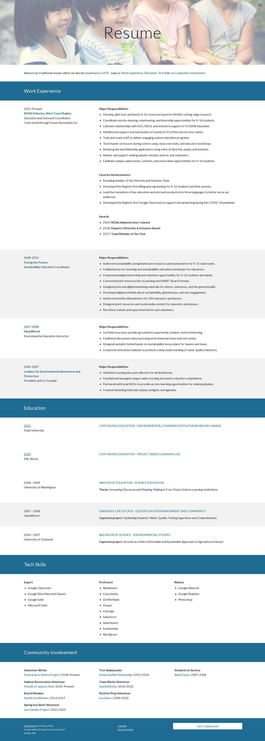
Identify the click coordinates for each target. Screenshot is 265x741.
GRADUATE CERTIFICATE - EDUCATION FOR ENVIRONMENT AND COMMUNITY (152, 511)
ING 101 (175, 454)
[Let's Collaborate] (207, 726)
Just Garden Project (36, 709)
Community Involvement (190, 73)
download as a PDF (97, 73)
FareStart (105, 698)
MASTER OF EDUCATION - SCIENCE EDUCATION (131, 482)
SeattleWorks (107, 686)
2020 (27, 454)
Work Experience (132, 73)
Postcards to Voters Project (41, 674)
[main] (132, 32)
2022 (27, 425)
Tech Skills (164, 73)
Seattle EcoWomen (36, 698)
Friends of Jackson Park (39, 686)
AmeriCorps (181, 674)
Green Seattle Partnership (115, 674)
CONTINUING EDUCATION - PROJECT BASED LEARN (134, 454)
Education (150, 73)
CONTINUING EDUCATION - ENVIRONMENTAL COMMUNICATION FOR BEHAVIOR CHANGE (160, 425)
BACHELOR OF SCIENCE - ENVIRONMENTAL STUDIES (134, 535)
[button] (260, 5)
